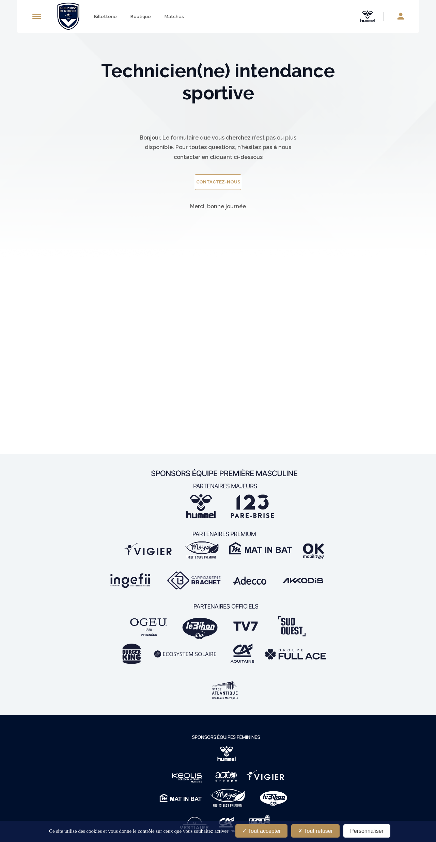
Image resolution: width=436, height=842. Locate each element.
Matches (174, 16)
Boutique (140, 16)
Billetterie (105, 16)
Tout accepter (261, 831)
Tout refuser (315, 831)
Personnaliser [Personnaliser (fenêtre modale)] (367, 831)
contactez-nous (218, 181)
